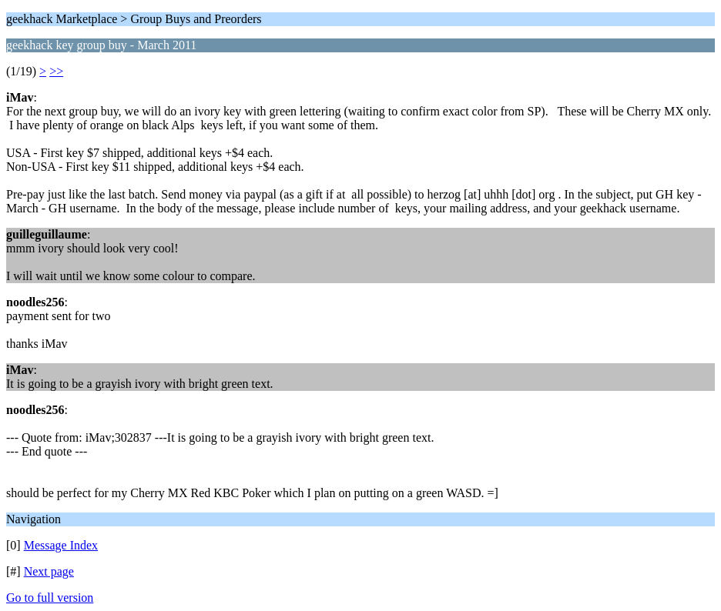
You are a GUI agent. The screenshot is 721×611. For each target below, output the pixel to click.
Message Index (61, 545)
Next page (49, 571)
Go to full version (49, 597)
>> (56, 71)
